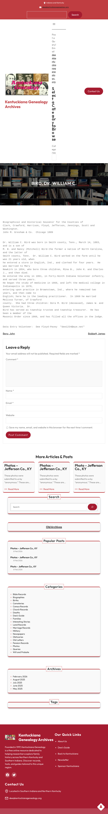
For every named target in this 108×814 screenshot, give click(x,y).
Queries (32, 638)
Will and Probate (34, 639)
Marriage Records (35, 625)
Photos (32, 636)
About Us (62, 741)
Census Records (34, 612)
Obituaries (33, 630)
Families (32, 620)
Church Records (34, 614)
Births (31, 609)
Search (75, 14)
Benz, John (9, 333)
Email (10, 402)
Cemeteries (33, 611)
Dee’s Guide (64, 747)
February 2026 (34, 678)
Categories (54, 149)
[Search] (76, 506)
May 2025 (32, 685)
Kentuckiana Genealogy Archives (26, 104)
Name (10, 390)
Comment (12, 359)
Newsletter (63, 759)
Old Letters (33, 632)
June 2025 (32, 683)
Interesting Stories (35, 621)
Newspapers (33, 629)
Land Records (33, 623)
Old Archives (54, 527)
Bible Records (33, 605)
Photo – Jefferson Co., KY (36, 563)
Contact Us (94, 91)
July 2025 (32, 682)
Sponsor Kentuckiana (68, 766)
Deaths (32, 616)
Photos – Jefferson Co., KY (36, 552)
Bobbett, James (96, 333)
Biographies (33, 607)
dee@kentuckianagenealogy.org (55, 7)
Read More (14, 489)
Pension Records (34, 634)
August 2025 (33, 680)
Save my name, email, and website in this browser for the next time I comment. (51, 427)
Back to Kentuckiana (68, 753)
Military (32, 627)
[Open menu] (54, 24)
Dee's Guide (33, 618)
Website (10, 415)
